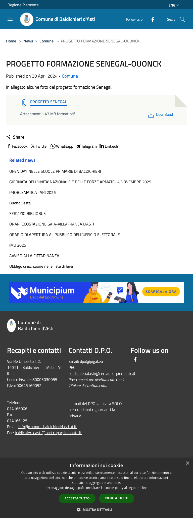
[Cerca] (182, 19)
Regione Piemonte (23, 5)
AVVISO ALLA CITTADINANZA (34, 256)
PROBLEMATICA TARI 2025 (32, 192)
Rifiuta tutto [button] (117, 498)
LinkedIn (109, 146)
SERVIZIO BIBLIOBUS (27, 213)
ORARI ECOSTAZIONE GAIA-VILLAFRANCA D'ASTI (51, 224)
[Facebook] (151, 19)
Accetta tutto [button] (77, 498)
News (28, 41)
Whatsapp (61, 146)
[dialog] (96, 488)
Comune (46, 41)
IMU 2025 (17, 245)
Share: (15, 137)
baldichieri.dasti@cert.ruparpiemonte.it (48, 433)
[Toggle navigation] (10, 19)
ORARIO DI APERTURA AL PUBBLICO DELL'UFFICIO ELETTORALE (64, 235)
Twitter (39, 146)
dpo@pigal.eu (91, 361)
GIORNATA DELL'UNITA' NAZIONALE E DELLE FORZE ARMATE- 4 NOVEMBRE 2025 (80, 182)
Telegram (86, 146)
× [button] (187, 463)
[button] (96, 509)
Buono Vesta (20, 203)
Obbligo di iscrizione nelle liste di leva (41, 266)
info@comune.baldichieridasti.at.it (47, 427)
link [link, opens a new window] (145, 488)
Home (11, 41)
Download (160, 114)
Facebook (17, 146)
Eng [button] (174, 5)
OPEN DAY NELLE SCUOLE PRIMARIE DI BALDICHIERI (55, 171)
